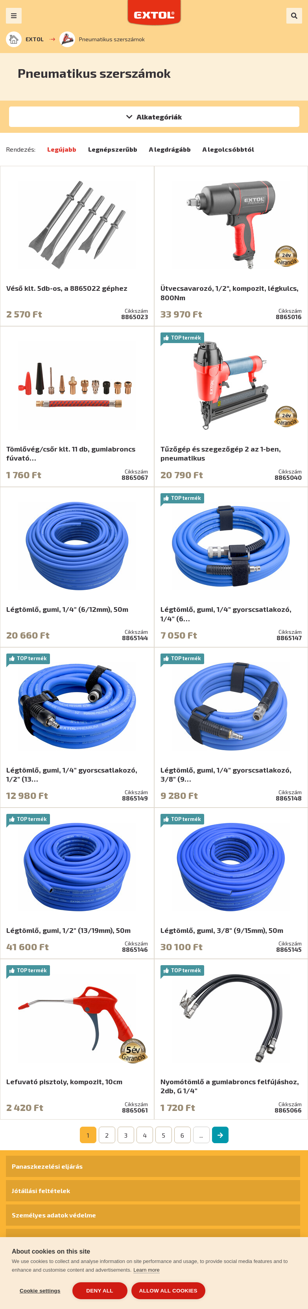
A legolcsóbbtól (228, 149)
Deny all (99, 1291)
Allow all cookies (168, 1291)
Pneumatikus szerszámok (102, 39)
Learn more (146, 1270)
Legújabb (61, 149)
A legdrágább (170, 149)
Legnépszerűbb (112, 149)
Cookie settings (40, 1291)
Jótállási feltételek (41, 1190)
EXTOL (25, 39)
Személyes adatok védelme (54, 1215)
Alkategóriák (159, 116)
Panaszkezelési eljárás (47, 1166)
